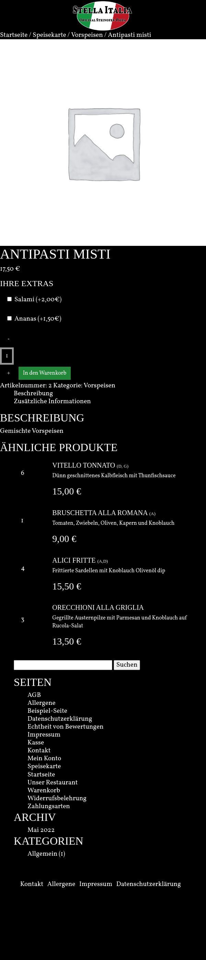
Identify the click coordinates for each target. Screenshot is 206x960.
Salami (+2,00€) (37, 300)
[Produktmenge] (7, 356)
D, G (122, 466)
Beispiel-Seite (47, 711)
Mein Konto (44, 758)
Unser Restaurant (52, 782)
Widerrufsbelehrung (57, 798)
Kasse (35, 742)
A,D (102, 561)
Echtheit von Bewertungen (65, 726)
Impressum (43, 734)
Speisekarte (49, 35)
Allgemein (42, 853)
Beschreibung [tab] (33, 393)
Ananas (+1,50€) (37, 319)
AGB (34, 695)
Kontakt (38, 750)
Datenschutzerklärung (59, 718)
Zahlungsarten (48, 806)
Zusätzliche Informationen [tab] (52, 401)
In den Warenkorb (44, 373)
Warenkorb (43, 790)
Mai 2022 (41, 830)
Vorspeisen (87, 35)
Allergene (41, 703)
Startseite (13, 35)
